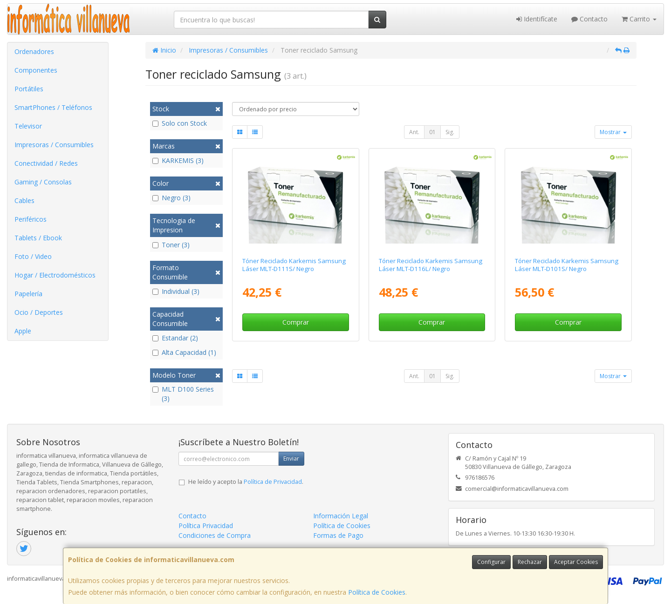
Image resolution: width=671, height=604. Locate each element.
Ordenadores (34, 51)
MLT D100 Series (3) (183, 394)
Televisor (28, 126)
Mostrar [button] (613, 132)
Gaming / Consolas (43, 181)
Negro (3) (171, 197)
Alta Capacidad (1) (184, 352)
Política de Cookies (376, 592)
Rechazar (530, 562)
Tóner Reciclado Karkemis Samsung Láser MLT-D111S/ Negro (294, 265)
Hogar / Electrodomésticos (55, 275)
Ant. (414, 132)
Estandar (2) (175, 337)
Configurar (491, 562)
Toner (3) (171, 244)
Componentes (35, 70)
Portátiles (28, 88)
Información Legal (340, 515)
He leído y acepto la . (245, 482)
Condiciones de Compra (214, 535)
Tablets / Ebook (38, 237)
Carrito (639, 18)
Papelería (28, 293)
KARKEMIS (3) (178, 160)
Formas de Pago (338, 535)
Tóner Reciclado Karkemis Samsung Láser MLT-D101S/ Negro (566, 265)
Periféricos (30, 219)
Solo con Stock (179, 123)
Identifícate (536, 18)
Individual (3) (175, 291)
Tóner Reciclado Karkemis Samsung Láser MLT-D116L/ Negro (430, 265)
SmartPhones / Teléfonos (53, 107)
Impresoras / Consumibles (54, 144)
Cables (24, 200)
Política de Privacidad (273, 482)
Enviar (291, 458)
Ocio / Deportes (38, 312)
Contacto (589, 18)
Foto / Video (33, 256)
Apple (22, 330)
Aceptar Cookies (576, 562)
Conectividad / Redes (46, 163)
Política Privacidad (205, 525)
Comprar (295, 322)
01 (432, 132)
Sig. (449, 132)
